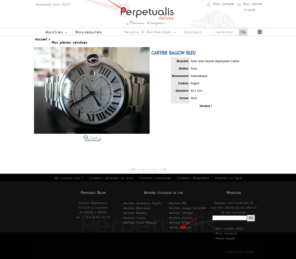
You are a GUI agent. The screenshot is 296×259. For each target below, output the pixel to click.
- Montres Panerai (179, 218)
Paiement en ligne (228, 178)
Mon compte (223, 3)
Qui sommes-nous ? (68, 178)
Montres (54, 32)
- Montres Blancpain (136, 208)
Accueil (41, 39)
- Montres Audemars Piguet (141, 203)
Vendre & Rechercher (148, 32)
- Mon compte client (228, 228)
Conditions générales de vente (111, 178)
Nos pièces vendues (69, 42)
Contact (193, 32)
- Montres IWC (176, 203)
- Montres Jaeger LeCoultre (186, 208)
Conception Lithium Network (239, 251)
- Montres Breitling (134, 213)
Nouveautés (88, 32)
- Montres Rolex (178, 222)
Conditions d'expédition (193, 178)
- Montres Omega (179, 213)
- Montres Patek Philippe (139, 222)
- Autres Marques (179, 227)
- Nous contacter (225, 233)
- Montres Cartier (133, 218)
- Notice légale (224, 238)
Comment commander (155, 178)
